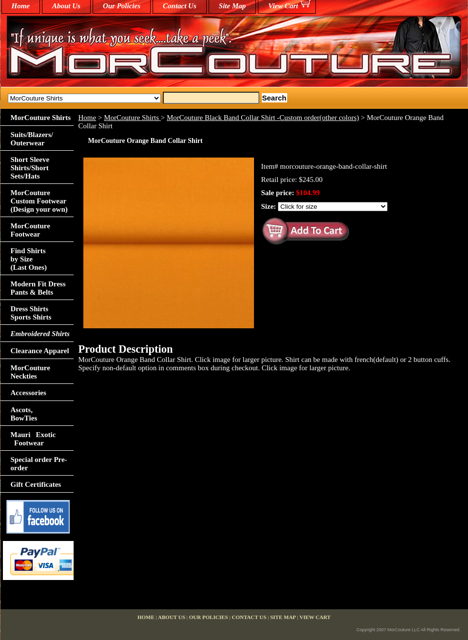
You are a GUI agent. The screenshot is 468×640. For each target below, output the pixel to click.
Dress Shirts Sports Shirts (31, 313)
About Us (66, 6)
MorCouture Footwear (30, 230)
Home (87, 117)
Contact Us (179, 6)
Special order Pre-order (39, 464)
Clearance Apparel (40, 351)
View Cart (283, 6)
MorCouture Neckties (30, 372)
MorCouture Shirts (132, 117)
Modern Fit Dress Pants (38, 288)
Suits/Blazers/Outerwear (32, 139)
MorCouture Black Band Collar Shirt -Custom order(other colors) (263, 117)
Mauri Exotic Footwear (33, 439)
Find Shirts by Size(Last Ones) (29, 259)
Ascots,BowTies (24, 414)
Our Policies (121, 6)
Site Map (232, 6)
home (21, 6)
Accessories (28, 393)
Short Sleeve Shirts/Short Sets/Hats (30, 168)
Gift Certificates (36, 484)
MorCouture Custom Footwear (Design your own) (39, 201)
